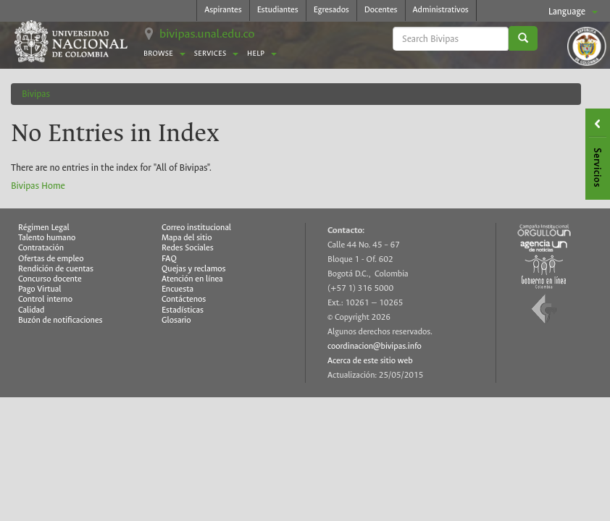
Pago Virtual (40, 289)
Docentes (381, 9)
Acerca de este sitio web (370, 360)
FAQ (169, 258)
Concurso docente (50, 279)
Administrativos (441, 9)
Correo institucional (196, 227)
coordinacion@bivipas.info (374, 346)
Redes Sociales (188, 247)
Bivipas (36, 94)
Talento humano (46, 237)
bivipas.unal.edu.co (207, 33)
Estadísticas (183, 310)
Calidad (31, 310)
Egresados (331, 9)
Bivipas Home (38, 185)
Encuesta (177, 289)
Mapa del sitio (187, 237)
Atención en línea (192, 279)
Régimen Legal (44, 227)
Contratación (41, 247)
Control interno (45, 299)
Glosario (176, 320)
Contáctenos (184, 299)
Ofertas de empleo (51, 258)
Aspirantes (222, 9)
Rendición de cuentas (55, 268)
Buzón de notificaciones (60, 320)
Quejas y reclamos (194, 268)
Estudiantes (277, 9)
